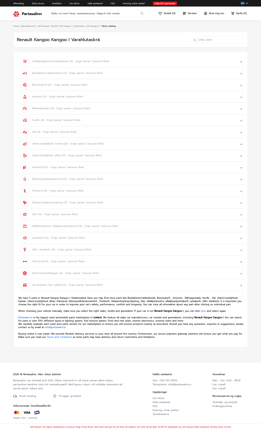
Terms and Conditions (59, 337)
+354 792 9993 (168, 380)
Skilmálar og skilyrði (224, 402)
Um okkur (159, 398)
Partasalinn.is (25, 317)
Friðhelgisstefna (222, 406)
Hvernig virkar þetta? (166, 410)
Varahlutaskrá (161, 414)
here (203, 311)
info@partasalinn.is (55, 327)
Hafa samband (161, 402)
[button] (131, 61)
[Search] (142, 13)
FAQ (155, 406)
